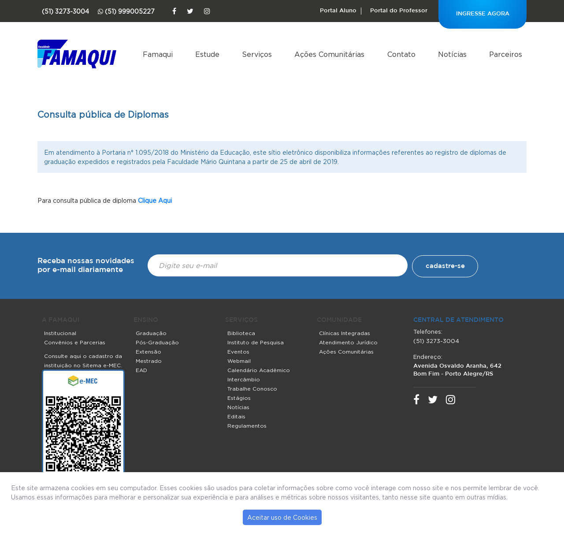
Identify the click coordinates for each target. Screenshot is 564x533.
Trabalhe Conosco (252, 388)
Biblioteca (241, 333)
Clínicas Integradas (344, 333)
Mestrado (149, 361)
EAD (141, 370)
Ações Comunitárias (329, 54)
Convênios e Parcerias (74, 342)
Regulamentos (247, 426)
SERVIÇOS (241, 320)
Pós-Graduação (157, 342)
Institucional (60, 333)
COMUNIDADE (339, 320)
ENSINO (146, 320)
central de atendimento (458, 320)
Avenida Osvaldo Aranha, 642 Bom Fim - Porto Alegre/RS (457, 370)
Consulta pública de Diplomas (103, 114)
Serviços (257, 54)
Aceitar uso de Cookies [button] (282, 517)
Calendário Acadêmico (258, 370)
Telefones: (427, 331)
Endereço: (427, 357)
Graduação (151, 333)
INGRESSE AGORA (482, 13)
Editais (236, 416)
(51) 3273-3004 (436, 341)
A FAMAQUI (60, 320)
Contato (401, 54)
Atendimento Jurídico (348, 342)
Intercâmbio (243, 379)
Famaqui (158, 54)
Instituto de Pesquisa (255, 342)
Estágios (239, 398)
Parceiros (505, 54)
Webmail (239, 361)
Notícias (452, 54)
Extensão (148, 351)
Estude (207, 54)
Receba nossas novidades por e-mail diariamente (85, 265)
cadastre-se (445, 266)
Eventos (238, 351)
